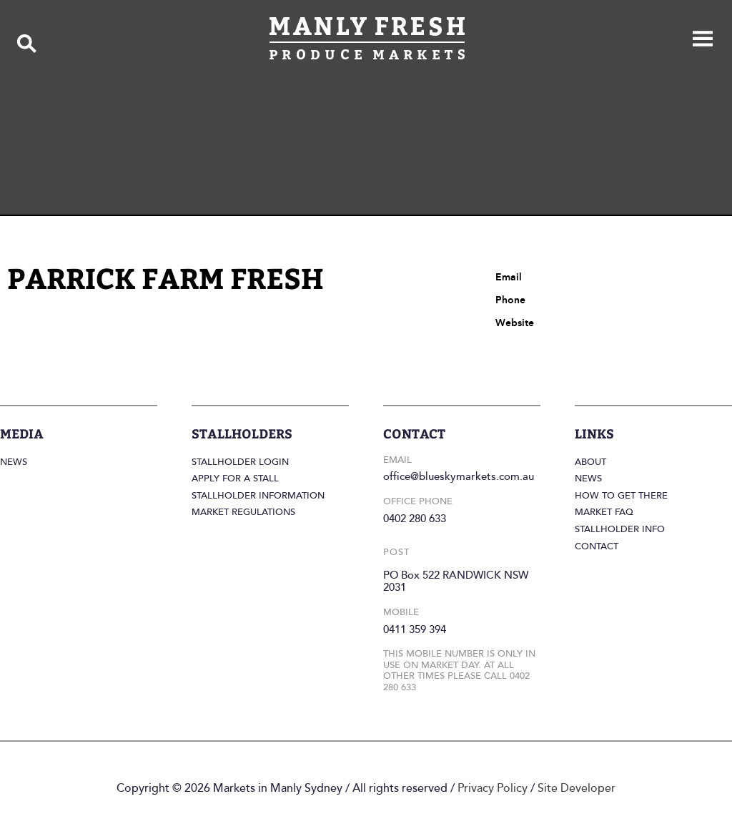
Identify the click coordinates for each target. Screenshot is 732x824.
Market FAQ (604, 512)
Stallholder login (240, 462)
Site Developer (576, 788)
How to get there (621, 495)
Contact (596, 546)
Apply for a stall (235, 478)
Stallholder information (258, 495)
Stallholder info (620, 529)
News (13, 462)
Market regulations (243, 512)
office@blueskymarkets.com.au (458, 476)
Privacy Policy (493, 788)
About (590, 462)
